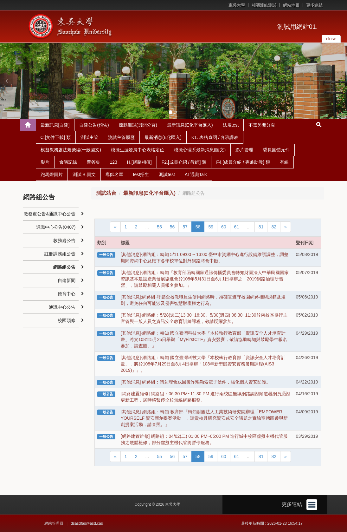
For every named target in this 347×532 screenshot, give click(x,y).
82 (273, 226)
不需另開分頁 (261, 125)
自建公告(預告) (94, 125)
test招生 (141, 174)
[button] (6, 80)
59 (210, 226)
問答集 (93, 162)
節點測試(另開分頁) (138, 125)
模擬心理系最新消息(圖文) (200, 149)
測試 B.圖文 (84, 174)
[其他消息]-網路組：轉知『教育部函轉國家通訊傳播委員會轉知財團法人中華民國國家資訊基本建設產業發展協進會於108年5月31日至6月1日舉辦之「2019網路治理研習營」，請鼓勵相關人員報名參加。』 (205, 279)
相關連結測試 (264, 5)
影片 (45, 162)
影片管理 (244, 149)
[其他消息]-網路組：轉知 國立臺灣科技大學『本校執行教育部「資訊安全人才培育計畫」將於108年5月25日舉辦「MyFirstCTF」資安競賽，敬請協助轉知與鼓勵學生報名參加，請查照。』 (204, 339)
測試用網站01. (297, 26)
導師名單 (114, 174)
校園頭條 (66, 320)
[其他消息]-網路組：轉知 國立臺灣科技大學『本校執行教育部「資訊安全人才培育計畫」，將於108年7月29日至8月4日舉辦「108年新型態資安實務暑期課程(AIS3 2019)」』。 (203, 364)
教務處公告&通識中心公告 (49, 213)
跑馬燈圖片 (52, 174)
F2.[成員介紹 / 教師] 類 (184, 162)
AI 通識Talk (196, 174)
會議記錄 (68, 162)
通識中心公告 (62, 307)
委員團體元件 (276, 149)
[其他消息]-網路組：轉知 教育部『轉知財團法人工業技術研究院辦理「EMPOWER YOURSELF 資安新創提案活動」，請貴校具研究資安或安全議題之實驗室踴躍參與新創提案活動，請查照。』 (204, 418)
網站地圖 (291, 5)
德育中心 (66, 293)
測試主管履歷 (121, 137)
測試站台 (106, 193)
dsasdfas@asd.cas (87, 523)
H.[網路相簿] (139, 162)
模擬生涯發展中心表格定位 (137, 149)
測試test (167, 174)
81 (261, 226)
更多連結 (314, 5)
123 (113, 162)
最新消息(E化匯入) (163, 137)
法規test (231, 125)
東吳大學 (236, 5)
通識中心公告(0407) (55, 227)
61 (236, 226)
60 (223, 226)
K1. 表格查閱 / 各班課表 (215, 137)
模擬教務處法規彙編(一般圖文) (71, 149)
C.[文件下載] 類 (56, 137)
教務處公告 (64, 240)
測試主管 (89, 137)
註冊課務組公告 (59, 253)
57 (185, 226)
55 (159, 226)
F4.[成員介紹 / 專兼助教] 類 (243, 162)
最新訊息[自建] (55, 125)
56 (172, 226)
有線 (284, 162)
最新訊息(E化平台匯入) (190, 125)
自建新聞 (66, 280)
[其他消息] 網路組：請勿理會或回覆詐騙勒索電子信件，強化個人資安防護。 (196, 381)
